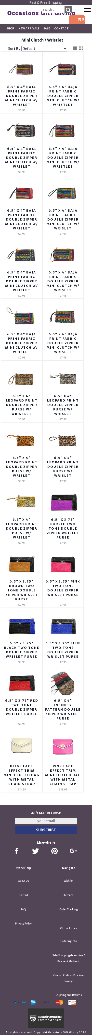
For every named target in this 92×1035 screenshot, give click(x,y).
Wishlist (68, 880)
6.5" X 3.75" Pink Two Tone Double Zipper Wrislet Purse (63, 588)
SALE (46, 28)
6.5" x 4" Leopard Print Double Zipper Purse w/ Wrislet (63, 405)
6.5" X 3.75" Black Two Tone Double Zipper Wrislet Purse (21, 649)
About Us (23, 880)
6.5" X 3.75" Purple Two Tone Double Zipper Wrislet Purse (63, 528)
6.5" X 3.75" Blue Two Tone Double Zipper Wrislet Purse (63, 649)
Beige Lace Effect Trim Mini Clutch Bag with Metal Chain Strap (21, 775)
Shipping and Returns (68, 995)
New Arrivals (28, 28)
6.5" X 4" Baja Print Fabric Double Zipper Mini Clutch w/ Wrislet (21, 96)
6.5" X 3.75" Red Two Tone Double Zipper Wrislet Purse (21, 707)
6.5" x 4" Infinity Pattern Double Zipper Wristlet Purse (63, 709)
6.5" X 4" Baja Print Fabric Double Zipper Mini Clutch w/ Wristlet (63, 96)
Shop (10, 28)
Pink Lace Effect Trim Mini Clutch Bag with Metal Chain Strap (63, 775)
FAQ (23, 909)
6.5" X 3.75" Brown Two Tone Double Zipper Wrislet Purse (21, 590)
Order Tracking (68, 909)
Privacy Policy (23, 923)
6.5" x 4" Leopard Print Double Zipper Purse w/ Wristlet (22, 405)
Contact (61, 28)
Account (68, 895)
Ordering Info (68, 941)
